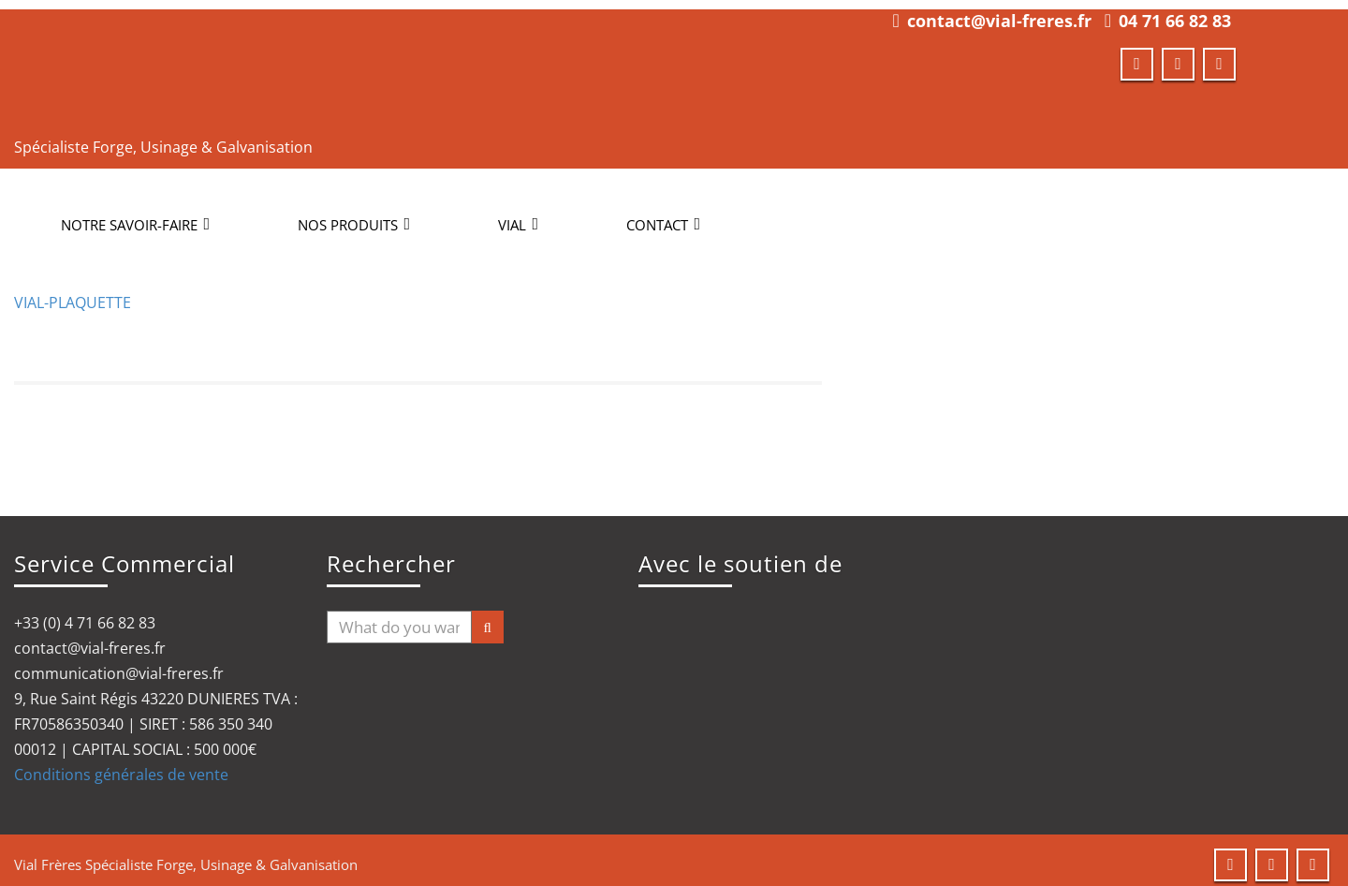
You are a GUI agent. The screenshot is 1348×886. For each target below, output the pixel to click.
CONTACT (663, 215)
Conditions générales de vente (121, 765)
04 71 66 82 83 (1175, 11)
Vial (518, 215)
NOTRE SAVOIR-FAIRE (135, 215)
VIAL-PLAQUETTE (72, 293)
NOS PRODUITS (354, 215)
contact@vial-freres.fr (999, 11)
